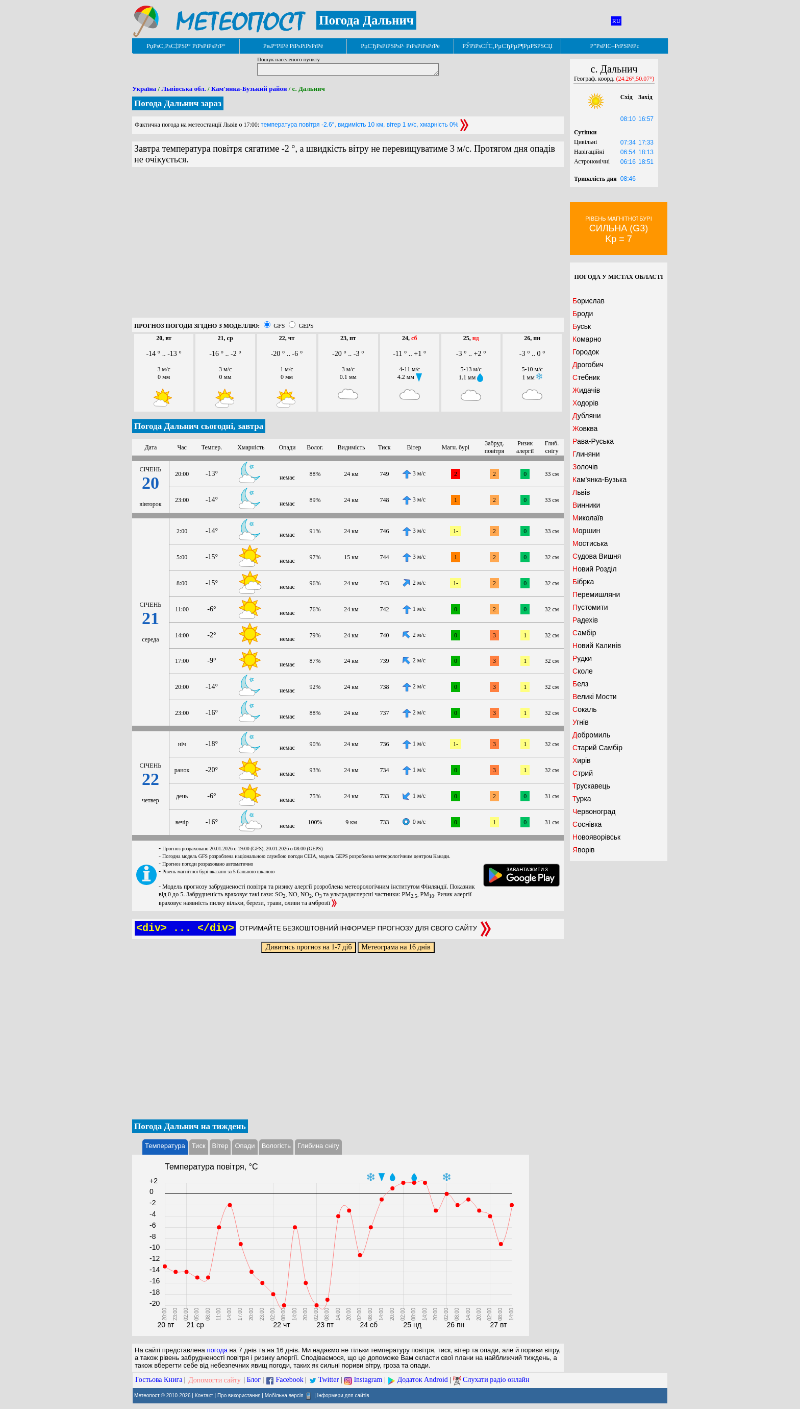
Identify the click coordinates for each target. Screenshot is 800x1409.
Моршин (586, 531)
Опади (245, 1146)
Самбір (584, 633)
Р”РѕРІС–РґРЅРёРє (614, 46)
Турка (581, 799)
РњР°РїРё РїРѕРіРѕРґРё (293, 46)
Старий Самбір (597, 748)
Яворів (583, 850)
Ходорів (585, 403)
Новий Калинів (596, 645)
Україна (144, 88)
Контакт (204, 1395)
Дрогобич (588, 365)
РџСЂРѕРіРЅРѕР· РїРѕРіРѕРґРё (400, 46)
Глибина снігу (318, 1146)
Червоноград (593, 811)
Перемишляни (596, 594)
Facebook (289, 1380)
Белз (580, 684)
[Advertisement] (348, 246)
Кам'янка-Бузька (599, 479)
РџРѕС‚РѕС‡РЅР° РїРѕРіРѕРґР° (186, 46)
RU (616, 21)
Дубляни (586, 416)
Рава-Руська (593, 441)
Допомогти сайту (214, 1380)
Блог (254, 1380)
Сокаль (584, 709)
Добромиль (591, 735)
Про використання (239, 1395)
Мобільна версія (284, 1395)
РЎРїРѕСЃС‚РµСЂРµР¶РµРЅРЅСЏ (507, 46)
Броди (582, 313)
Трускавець (591, 786)
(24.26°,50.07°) (635, 78)
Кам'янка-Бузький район (249, 88)
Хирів (581, 760)
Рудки (582, 658)
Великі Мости (594, 696)
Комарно (587, 339)
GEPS (305, 325)
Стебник (586, 377)
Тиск (199, 1146)
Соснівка (587, 824)
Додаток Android (422, 1380)
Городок (585, 352)
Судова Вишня (596, 556)
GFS (279, 325)
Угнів (580, 722)
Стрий (582, 773)
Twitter (328, 1380)
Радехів (585, 620)
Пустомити (590, 607)
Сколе (582, 671)
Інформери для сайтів (343, 1395)
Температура (165, 1146)
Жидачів (586, 390)
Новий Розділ (594, 569)
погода (217, 1350)
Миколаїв (588, 518)
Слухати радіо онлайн (496, 1380)
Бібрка (583, 582)
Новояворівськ (596, 837)
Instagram (368, 1380)
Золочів (585, 467)
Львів (581, 492)
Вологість (276, 1146)
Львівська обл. (183, 88)
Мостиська (590, 543)
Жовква (584, 428)
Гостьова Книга (158, 1380)
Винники (586, 505)
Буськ (581, 326)
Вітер (220, 1146)
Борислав (588, 301)
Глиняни (586, 454)
